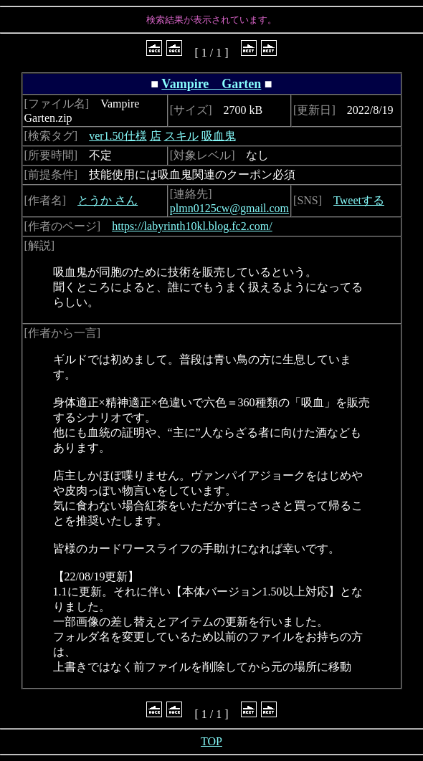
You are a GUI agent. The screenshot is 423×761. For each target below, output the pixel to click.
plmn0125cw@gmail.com (229, 208)
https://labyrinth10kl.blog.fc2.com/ (192, 226)
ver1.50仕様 (117, 136)
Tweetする (358, 200)
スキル (181, 136)
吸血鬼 (218, 136)
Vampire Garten (211, 84)
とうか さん (107, 200)
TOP (211, 741)
